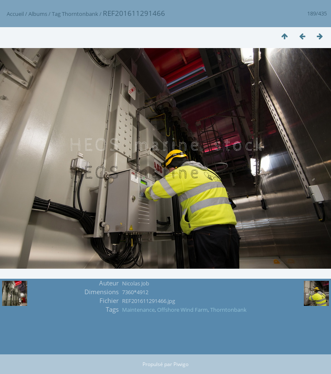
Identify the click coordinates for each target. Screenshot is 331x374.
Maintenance (138, 309)
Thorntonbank (80, 14)
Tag (56, 14)
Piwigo (180, 364)
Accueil (15, 14)
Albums (37, 14)
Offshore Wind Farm (182, 309)
